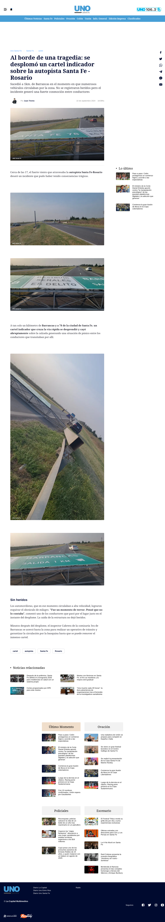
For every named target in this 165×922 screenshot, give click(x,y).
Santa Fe (48, 19)
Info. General (100, 19)
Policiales (59, 19)
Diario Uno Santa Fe (41, 893)
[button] (5, 9)
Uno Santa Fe (16, 51)
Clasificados (134, 19)
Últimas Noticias (33, 19)
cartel (40, 51)
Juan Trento (29, 101)
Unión (88, 19)
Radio (78, 888)
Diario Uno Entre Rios (42, 890)
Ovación (70, 19)
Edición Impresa (117, 19)
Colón (80, 19)
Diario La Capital (40, 888)
